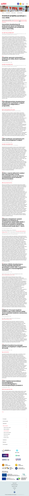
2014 (24, 20)
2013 (22, 20)
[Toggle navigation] (27, 4)
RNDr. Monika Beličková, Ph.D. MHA (8, 109)
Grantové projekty (19, 12)
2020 (10, 21)
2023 (16, 21)
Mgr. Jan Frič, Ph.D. (5, 352)
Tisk (14, 489)
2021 (12, 21)
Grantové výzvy (6, 435)
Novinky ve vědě (6, 437)
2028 (25, 21)
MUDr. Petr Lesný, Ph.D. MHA (7, 389)
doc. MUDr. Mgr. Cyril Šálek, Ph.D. (8, 32)
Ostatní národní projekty (7, 432)
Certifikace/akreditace (14, 484)
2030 (5, 22)
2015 (25, 20)
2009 (15, 20)
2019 (8, 21)
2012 (20, 20)
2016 (2, 21)
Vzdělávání (5, 439)
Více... (3, 56)
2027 (23, 21)
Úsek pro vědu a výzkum (7, 427)
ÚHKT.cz (3, 12)
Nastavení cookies (14, 486)
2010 (16, 20)
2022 (14, 21)
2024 (18, 21)
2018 (6, 21)
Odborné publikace (6, 429)
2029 (3, 22)
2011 (18, 20)
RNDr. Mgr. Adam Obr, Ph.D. (7, 182)
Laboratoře (5, 423)
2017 (4, 21)
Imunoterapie (5, 444)
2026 (22, 21)
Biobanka (4, 442)
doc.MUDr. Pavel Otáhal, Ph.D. (7, 64)
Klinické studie (5, 421)
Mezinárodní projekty (7, 434)
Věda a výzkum (13, 12)
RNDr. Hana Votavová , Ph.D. (7, 319)
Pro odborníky (8, 12)
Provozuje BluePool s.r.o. (20, 494)
